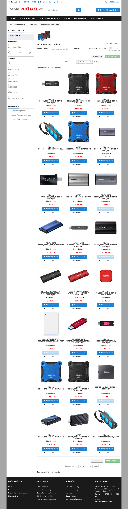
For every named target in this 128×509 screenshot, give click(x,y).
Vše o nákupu (97, 18)
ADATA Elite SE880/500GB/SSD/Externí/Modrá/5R (51, 244)
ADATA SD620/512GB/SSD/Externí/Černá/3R (78, 101)
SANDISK (12, 87)
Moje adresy (70, 493)
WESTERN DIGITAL (16, 98)
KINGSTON (13, 69)
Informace (13, 106)
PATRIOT (13, 75)
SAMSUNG (13, 81)
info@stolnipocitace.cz (104, 501)
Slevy (10, 487)
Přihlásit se (114, 2)
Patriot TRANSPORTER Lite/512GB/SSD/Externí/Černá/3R (51, 293)
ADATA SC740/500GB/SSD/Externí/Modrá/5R (51, 148)
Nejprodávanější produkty (18, 493)
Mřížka (110, 49)
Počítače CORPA (27, 18)
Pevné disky (33, 25)
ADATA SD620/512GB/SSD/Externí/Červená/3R (105, 101)
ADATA (12, 64)
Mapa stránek (13, 496)
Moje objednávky (72, 487)
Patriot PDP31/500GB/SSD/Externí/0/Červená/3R (106, 293)
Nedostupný (14, 47)
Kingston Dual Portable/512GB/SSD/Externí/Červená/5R (78, 341)
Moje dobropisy (72, 490)
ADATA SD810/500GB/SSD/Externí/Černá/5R (105, 245)
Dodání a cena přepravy (75, 18)
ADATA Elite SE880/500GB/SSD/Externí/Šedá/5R (105, 197)
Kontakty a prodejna (50, 18)
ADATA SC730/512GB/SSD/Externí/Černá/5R (50, 197)
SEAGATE (13, 93)
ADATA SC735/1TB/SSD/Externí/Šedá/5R (78, 437)
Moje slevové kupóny (74, 499)
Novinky (11, 490)
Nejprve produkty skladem (20, 53)
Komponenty (20, 25)
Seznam (117, 49)
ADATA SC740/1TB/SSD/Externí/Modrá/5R (106, 436)
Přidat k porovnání (50, 116)
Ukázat (77, 49)
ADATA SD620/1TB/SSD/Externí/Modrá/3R (51, 388)
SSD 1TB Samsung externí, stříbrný (106, 388)
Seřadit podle (42, 49)
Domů (13, 18)
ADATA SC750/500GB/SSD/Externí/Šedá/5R (106, 149)
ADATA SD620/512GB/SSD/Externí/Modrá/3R (78, 148)
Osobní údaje (71, 496)
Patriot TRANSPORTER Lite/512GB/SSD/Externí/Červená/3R (78, 293)
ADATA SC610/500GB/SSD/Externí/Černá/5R (50, 101)
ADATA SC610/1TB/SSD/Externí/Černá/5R (106, 341)
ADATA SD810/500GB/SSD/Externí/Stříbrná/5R (78, 196)
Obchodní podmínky (19, 119)
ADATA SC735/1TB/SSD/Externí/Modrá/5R (51, 436)
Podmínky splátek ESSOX (46, 499)
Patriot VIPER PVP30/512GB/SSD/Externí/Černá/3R (78, 245)
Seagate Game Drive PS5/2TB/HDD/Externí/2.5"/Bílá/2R (51, 340)
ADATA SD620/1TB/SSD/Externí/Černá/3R (78, 389)
